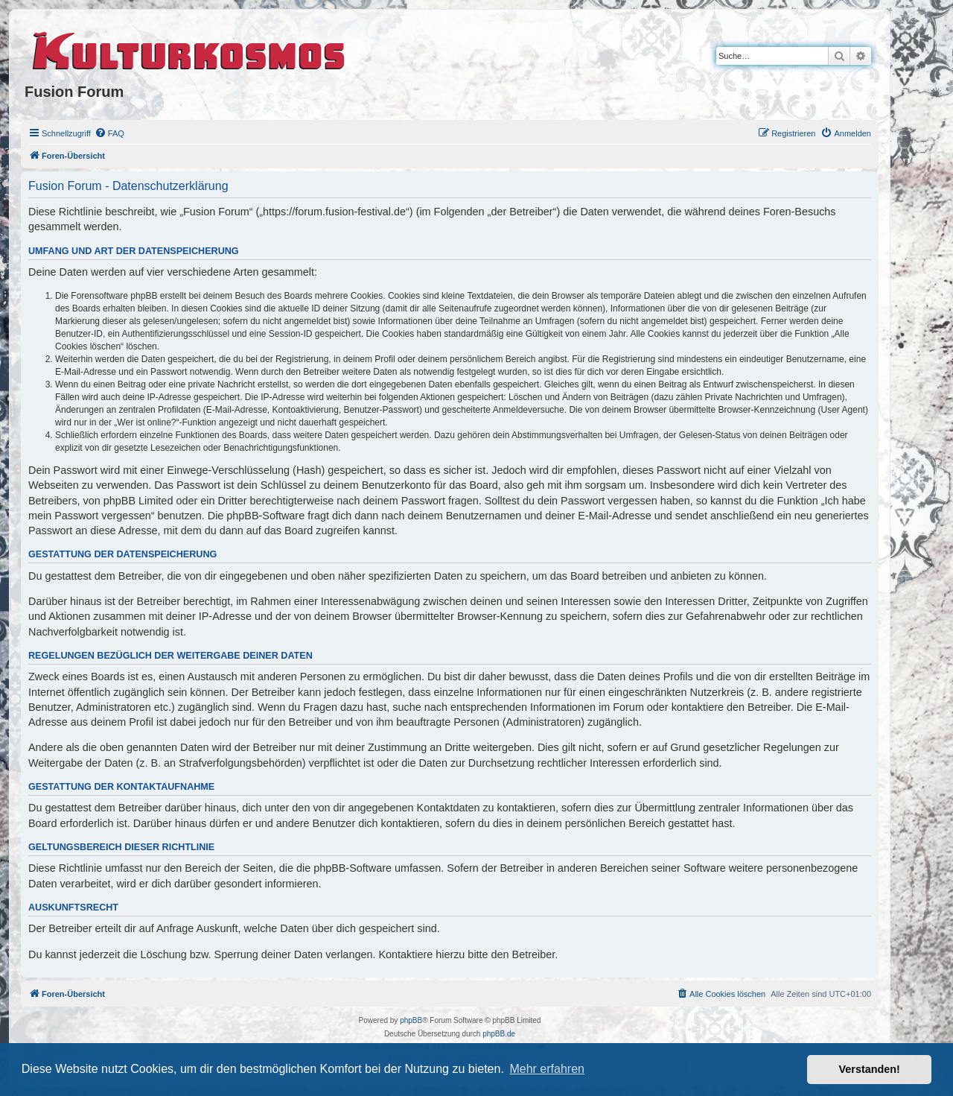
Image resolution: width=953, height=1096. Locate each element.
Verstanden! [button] (869, 1069)
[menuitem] (109, 133)
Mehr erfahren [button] (546, 1068)
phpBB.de (498, 1034)
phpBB (411, 1020)
